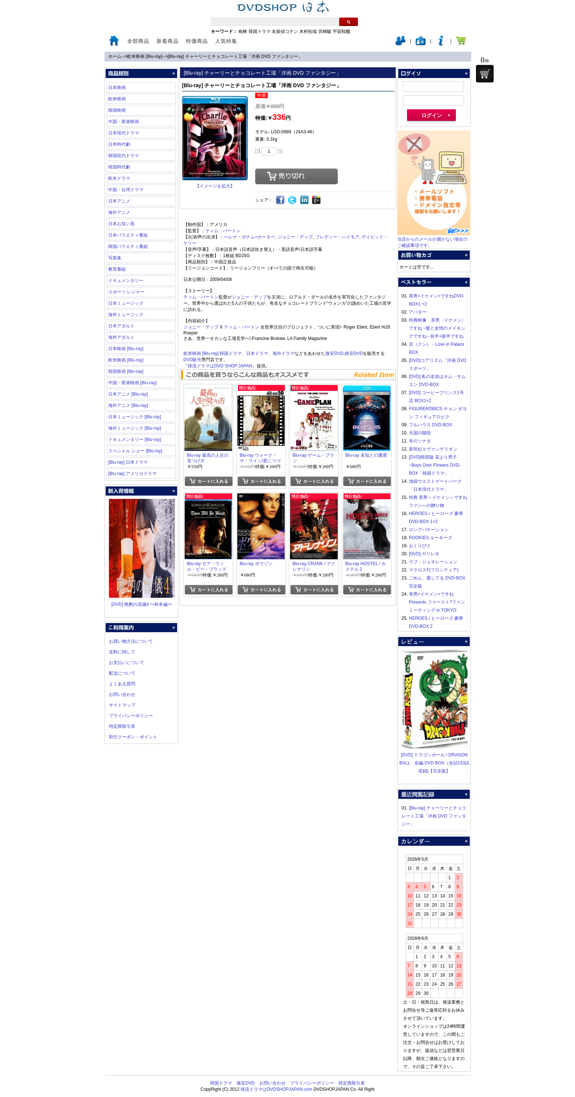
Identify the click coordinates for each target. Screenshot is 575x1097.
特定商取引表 (122, 726)
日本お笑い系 (121, 223)
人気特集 (226, 41)
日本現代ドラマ (123, 133)
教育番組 (117, 269)
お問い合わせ (122, 694)
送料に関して (122, 652)
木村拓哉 (308, 31)
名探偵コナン (285, 31)
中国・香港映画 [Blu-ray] (132, 382)
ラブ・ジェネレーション (433, 561)
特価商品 (197, 41)
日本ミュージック (125, 303)
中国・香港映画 (123, 121)
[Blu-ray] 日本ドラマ (128, 462)
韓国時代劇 (119, 167)
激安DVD (334, 353)
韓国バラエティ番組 (128, 246)
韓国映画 (117, 110)
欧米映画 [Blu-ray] (144, 56)
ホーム (114, 56)
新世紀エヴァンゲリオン (433, 449)
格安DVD (354, 353)
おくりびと (420, 545)
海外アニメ (119, 212)
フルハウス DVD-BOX (430, 424)
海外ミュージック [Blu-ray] (134, 428)
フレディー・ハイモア (337, 237)
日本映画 (117, 87)
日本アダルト (121, 326)
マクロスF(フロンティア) (433, 569)
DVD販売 (192, 359)
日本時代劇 (119, 144)
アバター (417, 312)
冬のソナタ (420, 441)
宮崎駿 (325, 31)
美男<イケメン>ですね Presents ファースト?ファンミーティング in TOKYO (437, 602)
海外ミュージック (125, 314)
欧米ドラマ (119, 178)
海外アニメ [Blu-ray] (128, 405)
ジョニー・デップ (295, 237)
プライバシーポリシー (131, 715)
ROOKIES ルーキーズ (430, 537)
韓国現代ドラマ (123, 155)
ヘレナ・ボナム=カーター (249, 237)
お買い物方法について (131, 641)
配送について (122, 673)
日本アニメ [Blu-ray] (128, 394)
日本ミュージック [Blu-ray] (134, 416)
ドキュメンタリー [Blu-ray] (134, 439)
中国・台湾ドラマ (125, 189)
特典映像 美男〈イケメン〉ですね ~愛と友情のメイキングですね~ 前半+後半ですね (437, 328)
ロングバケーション (428, 529)
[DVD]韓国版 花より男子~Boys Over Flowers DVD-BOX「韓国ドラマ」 (435, 465)
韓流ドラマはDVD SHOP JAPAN (220, 365)
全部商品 (138, 41)
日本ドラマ (257, 353)
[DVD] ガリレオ (424, 553)
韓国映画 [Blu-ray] (125, 371)
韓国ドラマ (260, 31)
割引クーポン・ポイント (133, 737)
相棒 (242, 31)
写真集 (114, 257)
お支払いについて (126, 662)
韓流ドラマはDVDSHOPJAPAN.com (276, 1089)
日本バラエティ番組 (128, 235)
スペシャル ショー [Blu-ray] (135, 450)
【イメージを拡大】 (215, 186)
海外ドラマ (283, 353)
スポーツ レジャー (126, 291)
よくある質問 (122, 683)
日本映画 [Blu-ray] (125, 348)
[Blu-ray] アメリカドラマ (132, 473)
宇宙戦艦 (341, 31)
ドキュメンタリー (125, 280)
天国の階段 (420, 433)
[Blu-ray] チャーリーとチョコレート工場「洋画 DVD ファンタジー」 (235, 56)
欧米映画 (117, 98)
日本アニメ (119, 201)
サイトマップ (122, 705)
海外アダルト (121, 337)
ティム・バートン (223, 230)
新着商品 (168, 41)
